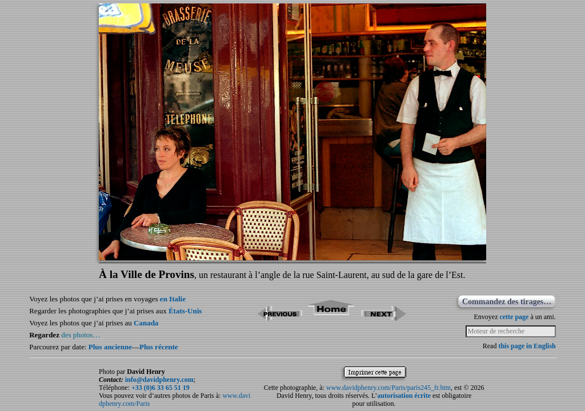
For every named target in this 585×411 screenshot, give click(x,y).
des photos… (80, 335)
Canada (146, 323)
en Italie (173, 299)
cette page (513, 317)
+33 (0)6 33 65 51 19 (160, 388)
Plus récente (158, 346)
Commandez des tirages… (506, 301)
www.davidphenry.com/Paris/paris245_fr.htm (388, 388)
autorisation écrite (404, 396)
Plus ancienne (110, 346)
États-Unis (185, 311)
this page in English (526, 346)
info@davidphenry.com (159, 380)
